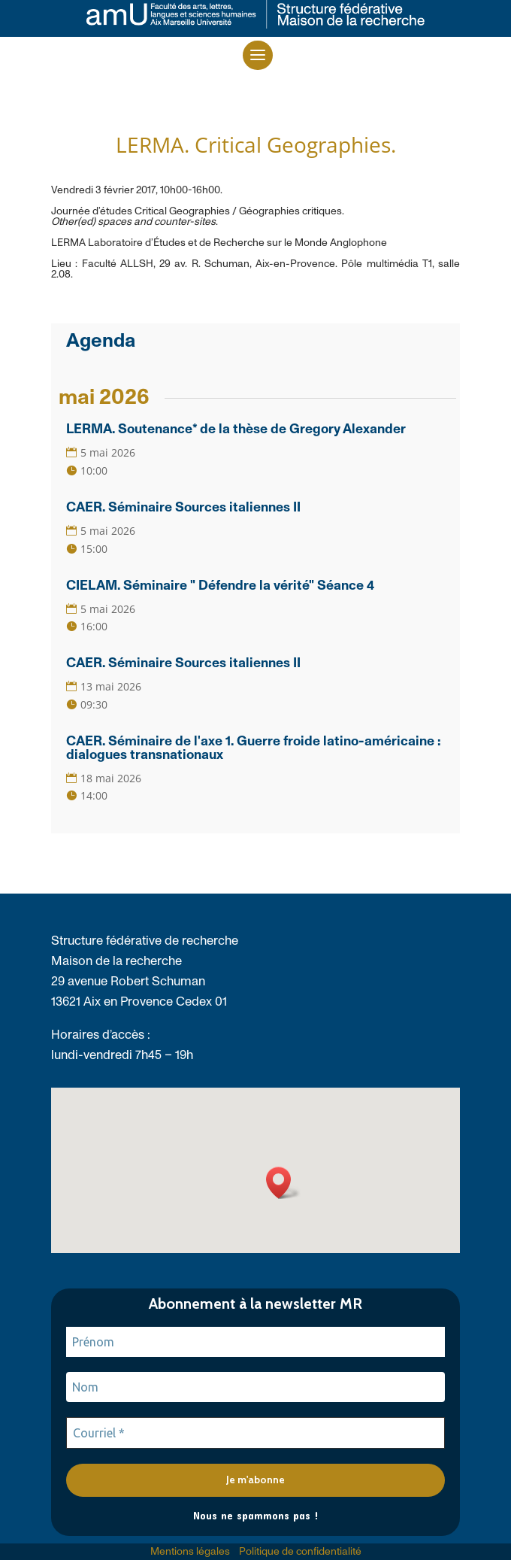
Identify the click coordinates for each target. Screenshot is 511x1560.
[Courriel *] (255, 1433)
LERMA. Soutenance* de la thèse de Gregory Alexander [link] (236, 429)
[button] (258, 55)
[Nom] (255, 1387)
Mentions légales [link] (190, 1551)
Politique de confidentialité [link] (300, 1551)
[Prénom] (255, 1342)
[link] (255, 24)
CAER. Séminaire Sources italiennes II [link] (183, 507)
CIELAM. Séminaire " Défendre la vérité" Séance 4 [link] (220, 586)
